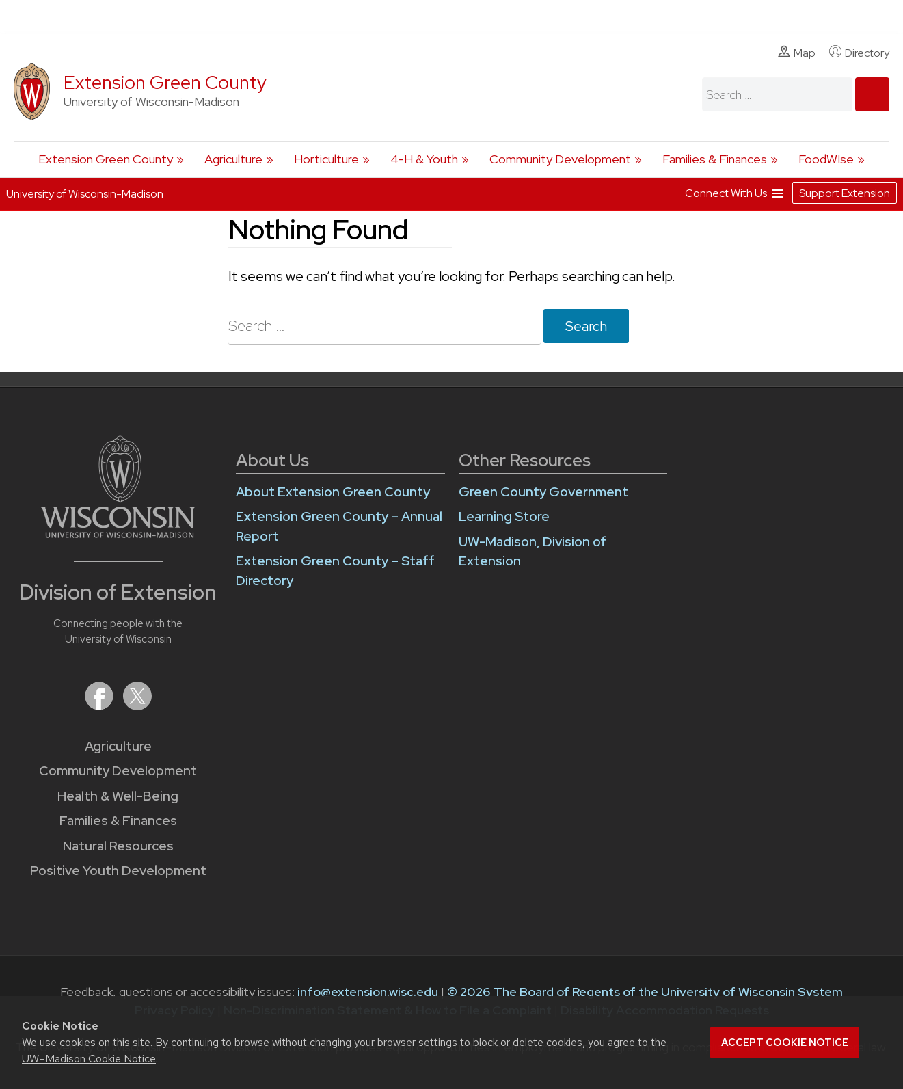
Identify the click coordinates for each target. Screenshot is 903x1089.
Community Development (560, 159)
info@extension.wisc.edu (367, 991)
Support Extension (844, 193)
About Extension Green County (333, 491)
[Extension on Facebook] (100, 705)
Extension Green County (165, 82)
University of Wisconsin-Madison (84, 194)
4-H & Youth (424, 159)
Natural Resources (118, 846)
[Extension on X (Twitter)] (137, 705)
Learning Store (504, 516)
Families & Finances (714, 159)
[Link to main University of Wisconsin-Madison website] (118, 533)
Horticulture (326, 159)
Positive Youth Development (118, 870)
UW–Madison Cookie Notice (89, 1058)
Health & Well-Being (117, 796)
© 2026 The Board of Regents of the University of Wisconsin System (645, 991)
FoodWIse (826, 159)
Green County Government (543, 491)
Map (797, 52)
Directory (859, 52)
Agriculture (233, 159)
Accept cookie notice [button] (784, 1042)
